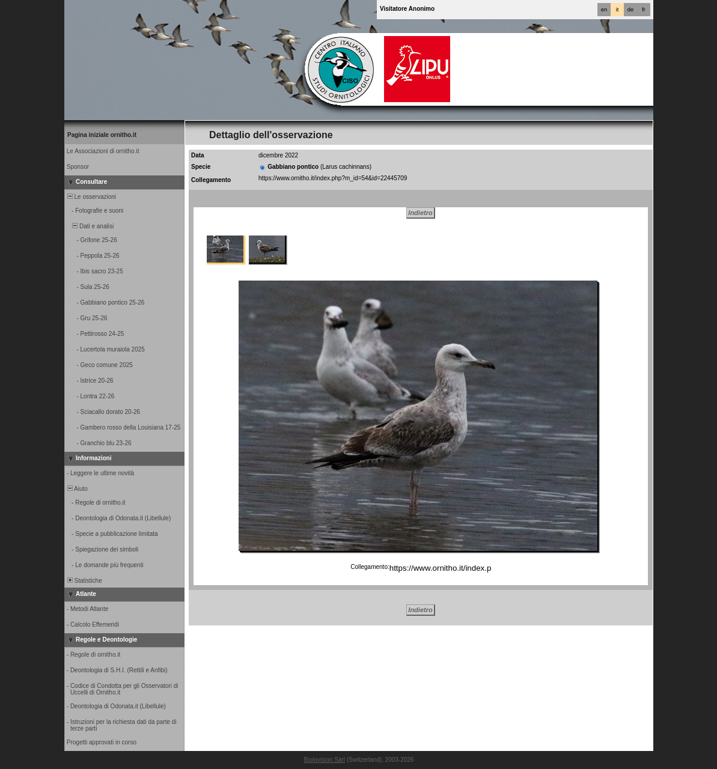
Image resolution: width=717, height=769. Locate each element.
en (604, 10)
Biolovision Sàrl (324, 759)
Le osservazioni (91, 196)
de (630, 10)
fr (643, 10)
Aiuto (77, 488)
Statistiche (84, 580)
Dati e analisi (90, 226)
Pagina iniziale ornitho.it (101, 135)
